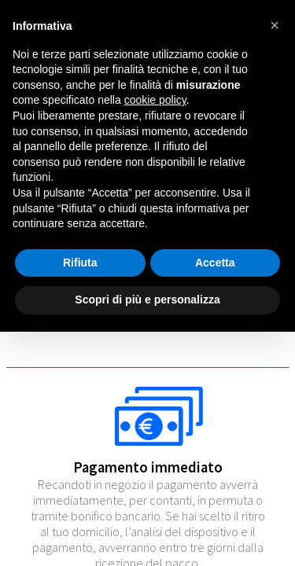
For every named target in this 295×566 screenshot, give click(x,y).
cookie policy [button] (155, 100)
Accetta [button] (215, 262)
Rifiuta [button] (80, 262)
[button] (274, 25)
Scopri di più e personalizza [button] (147, 299)
